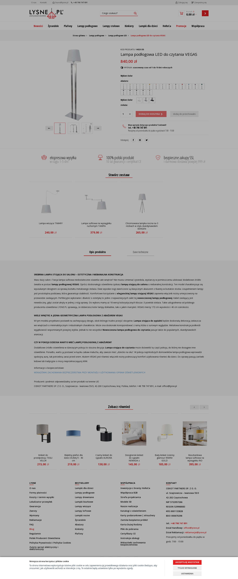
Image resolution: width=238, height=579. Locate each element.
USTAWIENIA (187, 573)
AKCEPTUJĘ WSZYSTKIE (187, 562)
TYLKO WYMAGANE (187, 568)
